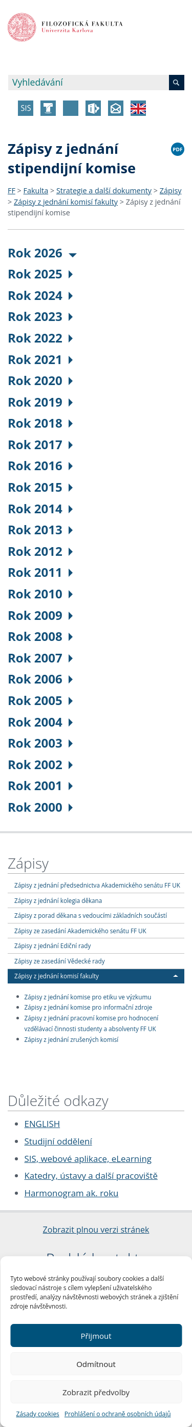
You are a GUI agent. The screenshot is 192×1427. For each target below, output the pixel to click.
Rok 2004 (40, 721)
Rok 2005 (40, 700)
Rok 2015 (40, 486)
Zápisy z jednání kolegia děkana (58, 900)
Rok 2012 (40, 550)
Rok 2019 (40, 401)
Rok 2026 (42, 252)
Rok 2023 (40, 316)
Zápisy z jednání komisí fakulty (66, 202)
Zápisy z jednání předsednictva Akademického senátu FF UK (97, 885)
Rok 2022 (40, 337)
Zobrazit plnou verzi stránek (96, 1229)
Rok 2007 (40, 657)
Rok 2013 (40, 529)
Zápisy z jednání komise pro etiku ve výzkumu (88, 996)
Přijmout (95, 1336)
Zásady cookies (37, 1414)
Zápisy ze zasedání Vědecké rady (59, 961)
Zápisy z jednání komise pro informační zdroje (89, 1007)
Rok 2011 (40, 572)
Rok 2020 (40, 380)
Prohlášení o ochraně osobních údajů (118, 1414)
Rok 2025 (40, 273)
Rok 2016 (40, 465)
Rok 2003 (40, 742)
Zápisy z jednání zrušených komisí (72, 1039)
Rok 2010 (40, 593)
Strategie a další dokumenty (104, 190)
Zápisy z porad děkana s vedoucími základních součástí (90, 915)
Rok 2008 (40, 636)
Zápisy (171, 190)
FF (11, 190)
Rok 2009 (40, 615)
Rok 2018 (40, 422)
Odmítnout (96, 1364)
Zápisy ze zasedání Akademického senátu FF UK (80, 931)
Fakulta (36, 190)
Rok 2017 (40, 444)
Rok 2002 (40, 764)
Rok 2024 (40, 295)
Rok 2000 (40, 806)
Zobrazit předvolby (96, 1392)
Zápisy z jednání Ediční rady (52, 945)
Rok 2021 (40, 359)
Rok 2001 (40, 785)
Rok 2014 (40, 508)
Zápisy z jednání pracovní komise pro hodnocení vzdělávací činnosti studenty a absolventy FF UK (92, 1023)
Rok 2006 (40, 678)
